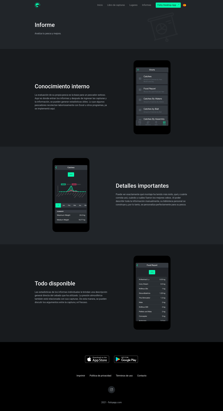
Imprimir (81, 375)
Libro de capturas (116, 5)
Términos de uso (124, 375)
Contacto (141, 375)
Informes (146, 5)
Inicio (100, 5)
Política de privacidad (100, 375)
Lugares (133, 5)
